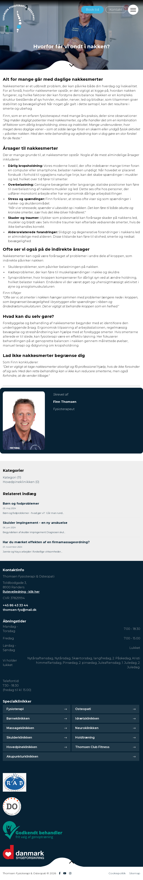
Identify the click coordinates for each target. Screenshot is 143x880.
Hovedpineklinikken (21, 482)
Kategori (12, 477)
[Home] (18, 18)
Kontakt (115, 9)
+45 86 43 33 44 (15, 605)
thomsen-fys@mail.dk (19, 610)
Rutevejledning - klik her (21, 592)
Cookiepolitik (117, 873)
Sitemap (134, 873)
